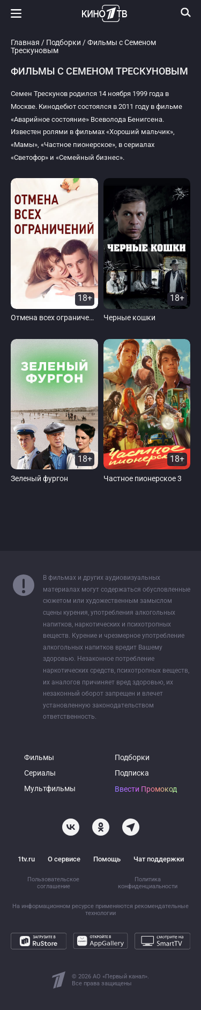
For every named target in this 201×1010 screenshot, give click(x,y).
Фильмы (39, 757)
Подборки (63, 42)
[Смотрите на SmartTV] (162, 941)
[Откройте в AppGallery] (101, 941)
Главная (25, 42)
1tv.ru (26, 859)
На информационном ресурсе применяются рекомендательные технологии (100, 910)
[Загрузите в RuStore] (38, 941)
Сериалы (40, 773)
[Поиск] (185, 12)
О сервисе (64, 859)
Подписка (132, 773)
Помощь (107, 859)
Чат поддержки (158, 859)
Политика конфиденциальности (147, 883)
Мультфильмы (50, 788)
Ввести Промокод (146, 789)
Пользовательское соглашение (53, 883)
